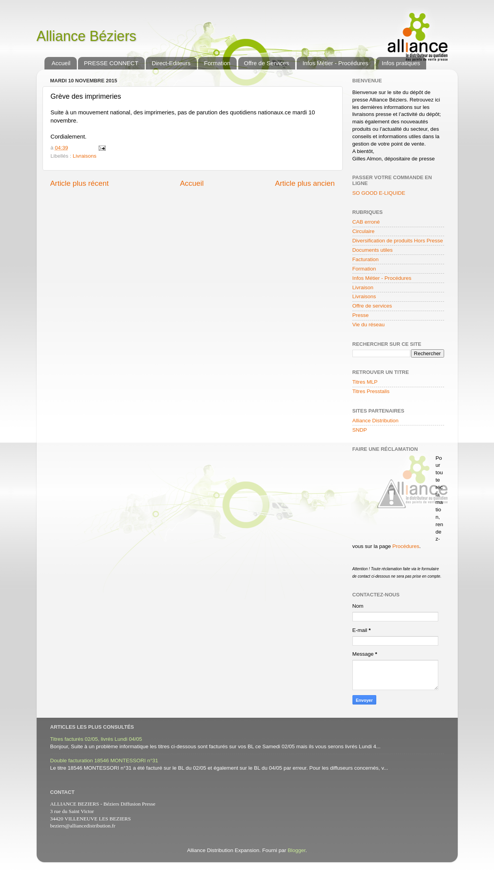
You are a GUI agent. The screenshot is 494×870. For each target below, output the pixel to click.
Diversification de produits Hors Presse (397, 241)
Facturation (365, 259)
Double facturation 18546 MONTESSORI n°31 (104, 760)
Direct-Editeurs (171, 63)
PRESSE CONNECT (111, 63)
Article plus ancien (305, 183)
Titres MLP (365, 382)
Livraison (363, 287)
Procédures (405, 546)
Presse (360, 315)
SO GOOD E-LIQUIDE (378, 193)
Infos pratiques (401, 63)
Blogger (297, 850)
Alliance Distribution (375, 420)
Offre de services (372, 306)
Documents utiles (372, 250)
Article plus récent (79, 183)
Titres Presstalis (371, 391)
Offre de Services (266, 63)
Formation (217, 63)
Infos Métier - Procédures (335, 63)
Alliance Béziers (86, 36)
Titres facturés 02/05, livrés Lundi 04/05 (96, 739)
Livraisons (85, 156)
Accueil (60, 63)
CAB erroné (366, 222)
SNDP (359, 430)
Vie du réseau (368, 324)
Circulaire (363, 231)
